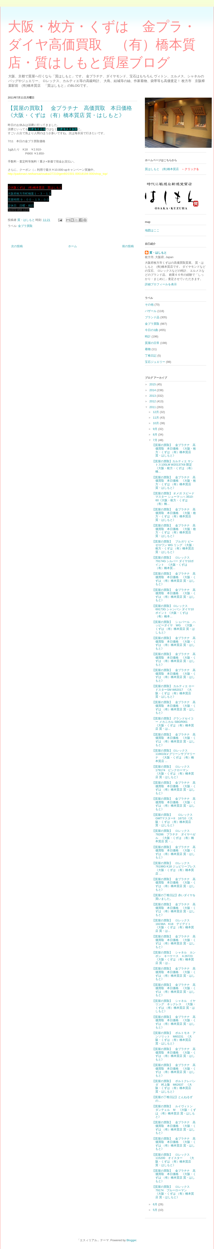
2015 (153, 384)
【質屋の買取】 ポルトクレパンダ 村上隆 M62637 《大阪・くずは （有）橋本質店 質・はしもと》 (173, 1086)
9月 (155, 429)
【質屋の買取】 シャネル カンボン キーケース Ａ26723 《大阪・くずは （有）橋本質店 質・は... (173, 958)
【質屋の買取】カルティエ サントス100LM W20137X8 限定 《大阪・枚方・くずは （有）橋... (173, 466)
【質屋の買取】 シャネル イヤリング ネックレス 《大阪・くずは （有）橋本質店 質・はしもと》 (174, 1006)
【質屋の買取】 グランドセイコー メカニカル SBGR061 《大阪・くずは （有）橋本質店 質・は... (173, 724)
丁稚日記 (150, 355)
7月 (155, 440)
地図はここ (152, 230)
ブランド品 (152, 317)
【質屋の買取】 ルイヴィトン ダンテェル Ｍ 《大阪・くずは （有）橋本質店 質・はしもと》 (174, 1111)
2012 (153, 401)
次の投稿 (17, 246)
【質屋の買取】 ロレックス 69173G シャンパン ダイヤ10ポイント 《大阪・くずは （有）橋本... (173, 611)
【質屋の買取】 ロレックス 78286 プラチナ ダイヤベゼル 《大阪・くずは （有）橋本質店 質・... (173, 836)
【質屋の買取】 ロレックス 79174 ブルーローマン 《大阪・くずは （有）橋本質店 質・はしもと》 (173, 1192)
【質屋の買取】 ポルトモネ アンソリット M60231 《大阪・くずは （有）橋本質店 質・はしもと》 (173, 1038)
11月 (156, 417)
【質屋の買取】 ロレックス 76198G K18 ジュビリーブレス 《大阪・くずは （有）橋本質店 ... (175, 868)
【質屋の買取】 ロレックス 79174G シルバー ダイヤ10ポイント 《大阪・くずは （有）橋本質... (173, 563)
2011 (153, 407)
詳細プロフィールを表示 (161, 284)
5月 (155, 1210)
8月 (155, 434)
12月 (156, 412)
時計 (148, 336)
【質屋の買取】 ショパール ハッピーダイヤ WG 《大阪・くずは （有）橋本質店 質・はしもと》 (173, 627)
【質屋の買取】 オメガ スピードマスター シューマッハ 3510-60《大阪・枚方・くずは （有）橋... (173, 498)
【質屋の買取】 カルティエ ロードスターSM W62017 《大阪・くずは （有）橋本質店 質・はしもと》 (173, 691)
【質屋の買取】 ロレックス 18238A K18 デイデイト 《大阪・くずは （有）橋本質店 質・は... (173, 926)
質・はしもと (158, 252)
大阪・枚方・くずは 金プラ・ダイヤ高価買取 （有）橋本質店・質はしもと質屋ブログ (102, 44)
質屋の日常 (152, 343)
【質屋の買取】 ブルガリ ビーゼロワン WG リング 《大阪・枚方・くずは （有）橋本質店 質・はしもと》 (173, 547)
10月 (156, 423)
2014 (153, 390)
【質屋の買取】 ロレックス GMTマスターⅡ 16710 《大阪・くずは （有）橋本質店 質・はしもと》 (173, 820)
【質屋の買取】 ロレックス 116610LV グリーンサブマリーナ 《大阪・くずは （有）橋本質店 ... (173, 756)
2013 (153, 395)
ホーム (72, 246)
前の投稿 (128, 246)
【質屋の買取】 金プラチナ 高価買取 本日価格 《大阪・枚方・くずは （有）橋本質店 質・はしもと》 (174, 450)
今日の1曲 (151, 330)
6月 (155, 1204)
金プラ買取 (25, 226)
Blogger (131, 1240)
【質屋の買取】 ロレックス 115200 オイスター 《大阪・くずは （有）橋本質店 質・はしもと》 (173, 1160)
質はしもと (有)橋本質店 (162, 169)
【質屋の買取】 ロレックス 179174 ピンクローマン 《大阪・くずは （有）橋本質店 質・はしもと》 (173, 772)
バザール (150, 311)
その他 (149, 304)
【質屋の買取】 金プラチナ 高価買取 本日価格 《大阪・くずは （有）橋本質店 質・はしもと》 (174, 579)
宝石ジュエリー (155, 362)
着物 (148, 349)
